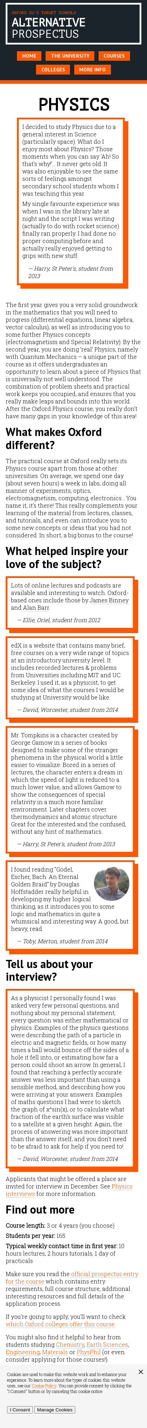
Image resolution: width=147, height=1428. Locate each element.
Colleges (53, 69)
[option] (71, 201)
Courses (114, 56)
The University (70, 56)
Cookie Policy (44, 1385)
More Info (92, 69)
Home (29, 56)
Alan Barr (36, 607)
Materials (55, 1352)
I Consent (20, 1409)
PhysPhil (89, 1352)
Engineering (23, 1352)
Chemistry (70, 1344)
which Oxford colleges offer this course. (61, 1324)
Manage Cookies (54, 1409)
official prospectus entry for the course (72, 1277)
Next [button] (135, 204)
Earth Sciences (107, 1344)
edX (16, 645)
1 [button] (68, 297)
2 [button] (78, 297)
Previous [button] (11, 204)
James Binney (109, 600)
